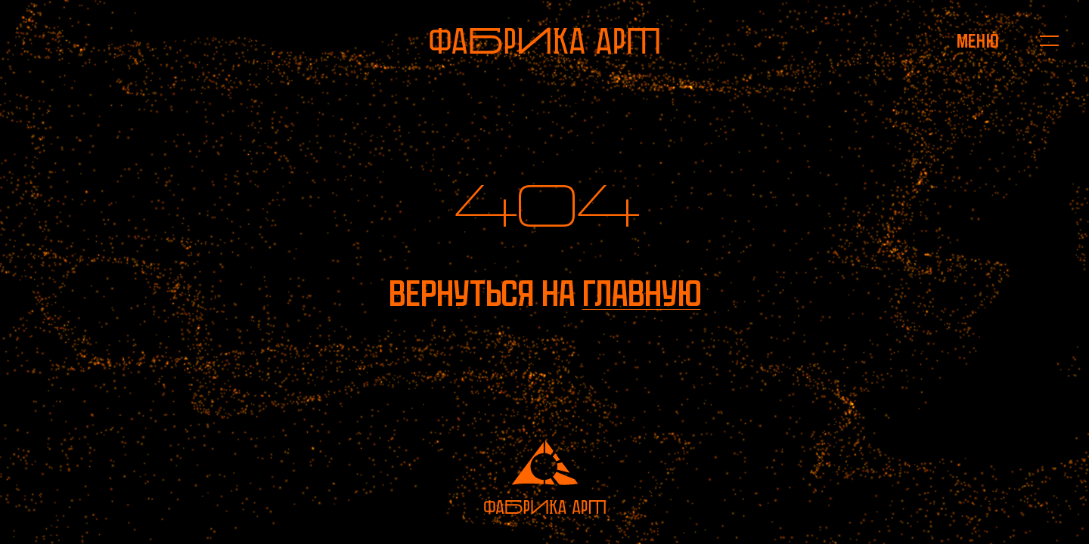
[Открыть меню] (977, 40)
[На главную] (544, 41)
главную (641, 293)
